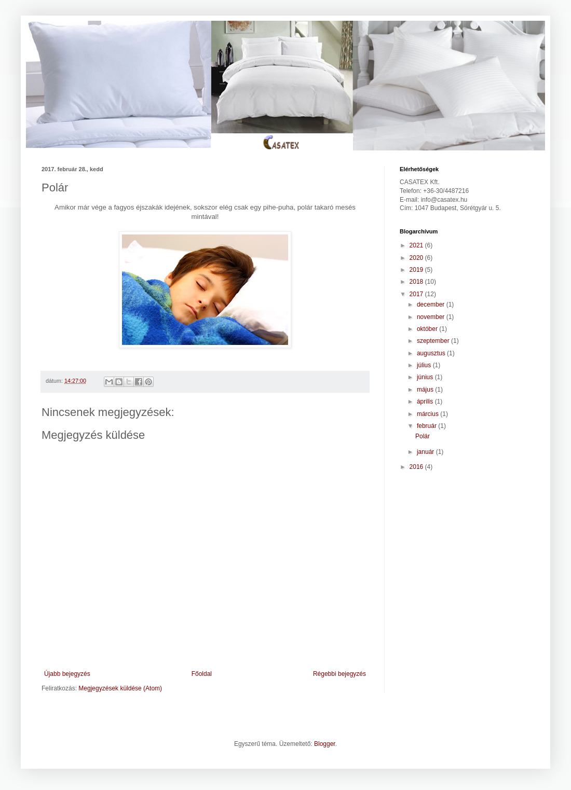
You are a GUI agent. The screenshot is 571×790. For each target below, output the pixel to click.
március (428, 414)
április (426, 401)
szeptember (434, 340)
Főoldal (202, 673)
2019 (417, 269)
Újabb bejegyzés (67, 673)
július (425, 365)
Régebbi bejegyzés (339, 673)
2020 (417, 257)
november (431, 317)
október (428, 328)
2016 (417, 466)
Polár (422, 436)
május (426, 389)
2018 (417, 281)
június (426, 377)
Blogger (324, 743)
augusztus (432, 353)
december (431, 304)
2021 (417, 245)
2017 (417, 294)
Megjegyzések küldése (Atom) (120, 688)
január (426, 451)
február (427, 425)
